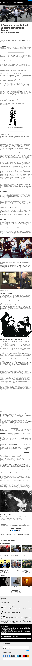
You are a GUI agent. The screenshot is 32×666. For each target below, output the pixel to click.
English (2, 617)
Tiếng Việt (24, 621)
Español (5, 617)
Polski (30, 617)
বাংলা (2, 621)
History (17, 601)
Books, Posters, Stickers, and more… (7, 615)
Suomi (6, 618)
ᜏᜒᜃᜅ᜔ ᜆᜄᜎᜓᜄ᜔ (13, 622)
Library (4, 2)
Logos (20, 604)
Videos (14, 604)
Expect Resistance (24, 608)
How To (2, 558)
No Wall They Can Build (20, 609)
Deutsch (11, 617)
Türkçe (5, 620)
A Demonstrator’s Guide (6, 543)
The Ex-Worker (3, 612)
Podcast (2, 611)
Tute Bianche (26, 452)
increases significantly (14, 428)
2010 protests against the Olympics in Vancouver (18, 464)
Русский (26, 617)
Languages (19, 2)
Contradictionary (15, 608)
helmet (29, 421)
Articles (2, 599)
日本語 (9, 618)
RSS (4, 611)
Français (15, 617)
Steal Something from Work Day (7, 606)
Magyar (2, 620)
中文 (16, 618)
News (23, 601)
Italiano (8, 617)
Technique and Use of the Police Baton (7, 518)
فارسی (8, 620)
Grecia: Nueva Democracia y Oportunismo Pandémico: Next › (24, 535)
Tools (7, 2)
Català (28, 621)
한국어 (24, 620)
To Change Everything (25, 604)
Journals (5, 604)
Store (13, 2)
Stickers (11, 604)
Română (27, 620)
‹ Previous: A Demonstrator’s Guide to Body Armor (8, 534)
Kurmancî (6, 622)
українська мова (19, 621)
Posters (8, 604)
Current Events (13, 601)
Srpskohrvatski (17, 620)
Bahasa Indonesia (20, 618)
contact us (4, 49)
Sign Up (27, 650)
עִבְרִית (11, 621)
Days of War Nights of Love (11, 609)
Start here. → (28, 638)
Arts (2, 601)
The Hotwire (17, 612)
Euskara (28, 618)
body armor (4, 46)
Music (17, 604)
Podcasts (9, 2)
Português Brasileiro (21, 617)
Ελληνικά (3, 618)
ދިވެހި (30, 621)
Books (1, 2)
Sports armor (2, 433)
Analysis (8, 601)
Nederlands (12, 620)
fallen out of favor (21, 265)
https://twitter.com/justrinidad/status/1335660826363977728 (11, 73)
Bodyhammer (3, 524)
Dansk (8, 621)
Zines (2, 604)
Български (12, 618)
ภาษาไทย (14, 621)
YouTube (11, 83)
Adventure (5, 601)
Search (15, 2)
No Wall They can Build (11, 612)
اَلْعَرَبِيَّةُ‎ (21, 620)
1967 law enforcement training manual (19, 127)
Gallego (2, 622)
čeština (25, 618)
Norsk (9, 622)
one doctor (6, 300)
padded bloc (18, 447)
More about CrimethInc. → (25, 634)
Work (19, 608)
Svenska (4, 621)
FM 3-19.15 (3, 519)
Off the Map (27, 609)
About (22, 2)
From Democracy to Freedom (6, 608)
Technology (3, 575)
